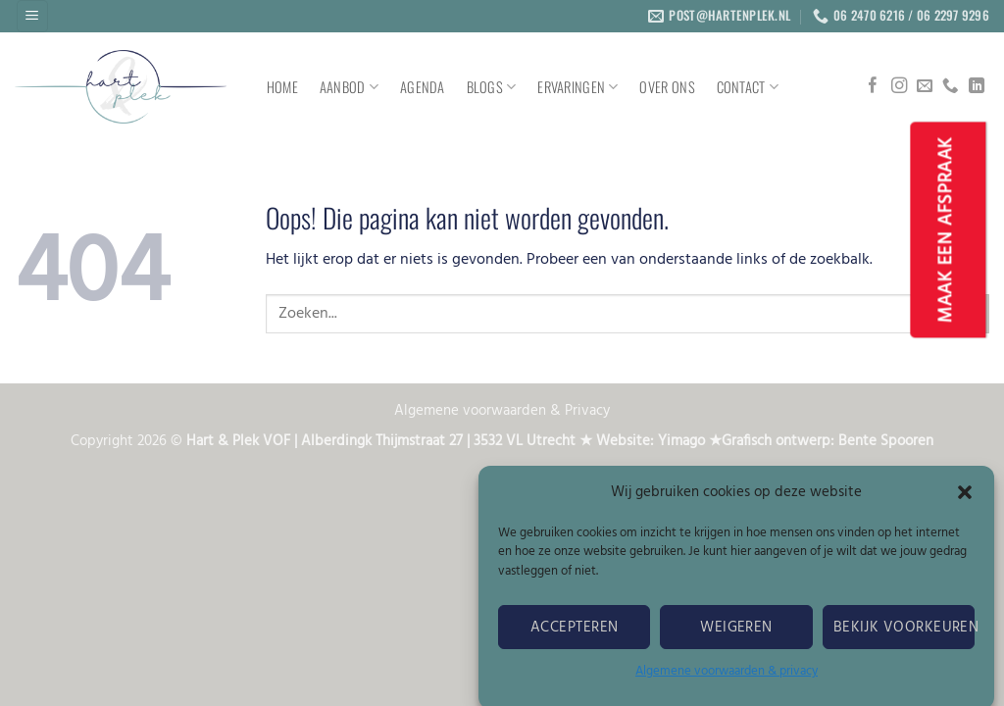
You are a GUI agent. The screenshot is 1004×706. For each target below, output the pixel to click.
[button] (965, 498)
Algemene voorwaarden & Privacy (502, 411)
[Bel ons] (950, 86)
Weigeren (736, 633)
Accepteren (574, 633)
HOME (282, 86)
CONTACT (748, 86)
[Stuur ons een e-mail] (924, 86)
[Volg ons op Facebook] (872, 86)
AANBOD (349, 86)
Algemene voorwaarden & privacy (726, 677)
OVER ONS (666, 86)
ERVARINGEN (577, 86)
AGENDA (422, 86)
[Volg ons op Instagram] (899, 86)
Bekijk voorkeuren (904, 633)
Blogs (492, 86)
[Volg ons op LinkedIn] (976, 86)
